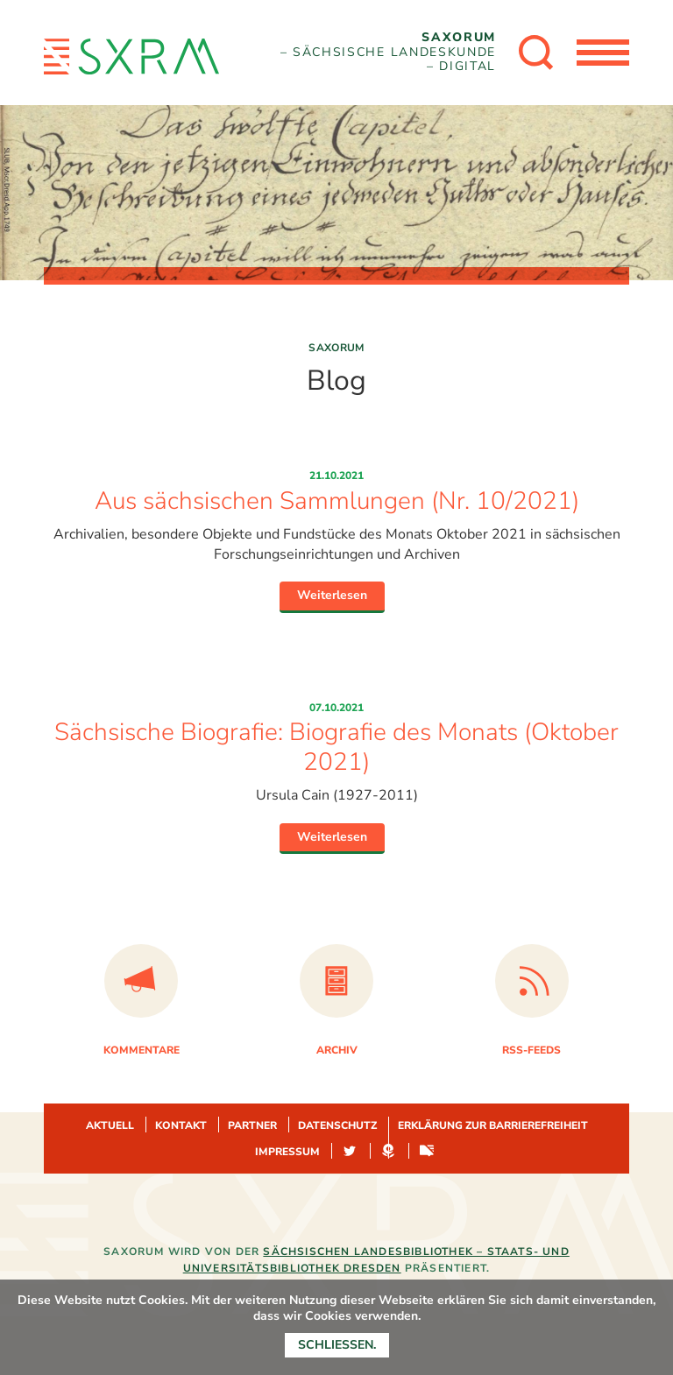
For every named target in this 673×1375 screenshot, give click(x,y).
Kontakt (181, 1125)
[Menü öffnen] (603, 52)
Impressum (287, 1152)
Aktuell (110, 1125)
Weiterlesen (332, 595)
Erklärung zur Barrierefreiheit (493, 1125)
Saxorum (336, 348)
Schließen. (337, 1344)
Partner (252, 1125)
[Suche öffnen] (536, 52)
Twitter (349, 1152)
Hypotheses (388, 1152)
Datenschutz (337, 1125)
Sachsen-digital (427, 1152)
